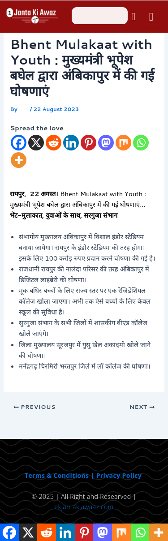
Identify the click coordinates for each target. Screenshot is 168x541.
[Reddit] (53, 142)
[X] (36, 142)
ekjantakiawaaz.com (84, 506)
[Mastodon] (106, 142)
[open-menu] (151, 17)
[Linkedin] (71, 142)
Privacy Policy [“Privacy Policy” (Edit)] (119, 475)
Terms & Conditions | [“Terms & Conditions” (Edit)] (60, 475)
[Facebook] (18, 142)
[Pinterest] (88, 142)
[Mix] (123, 142)
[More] (18, 160)
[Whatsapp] (141, 142)
